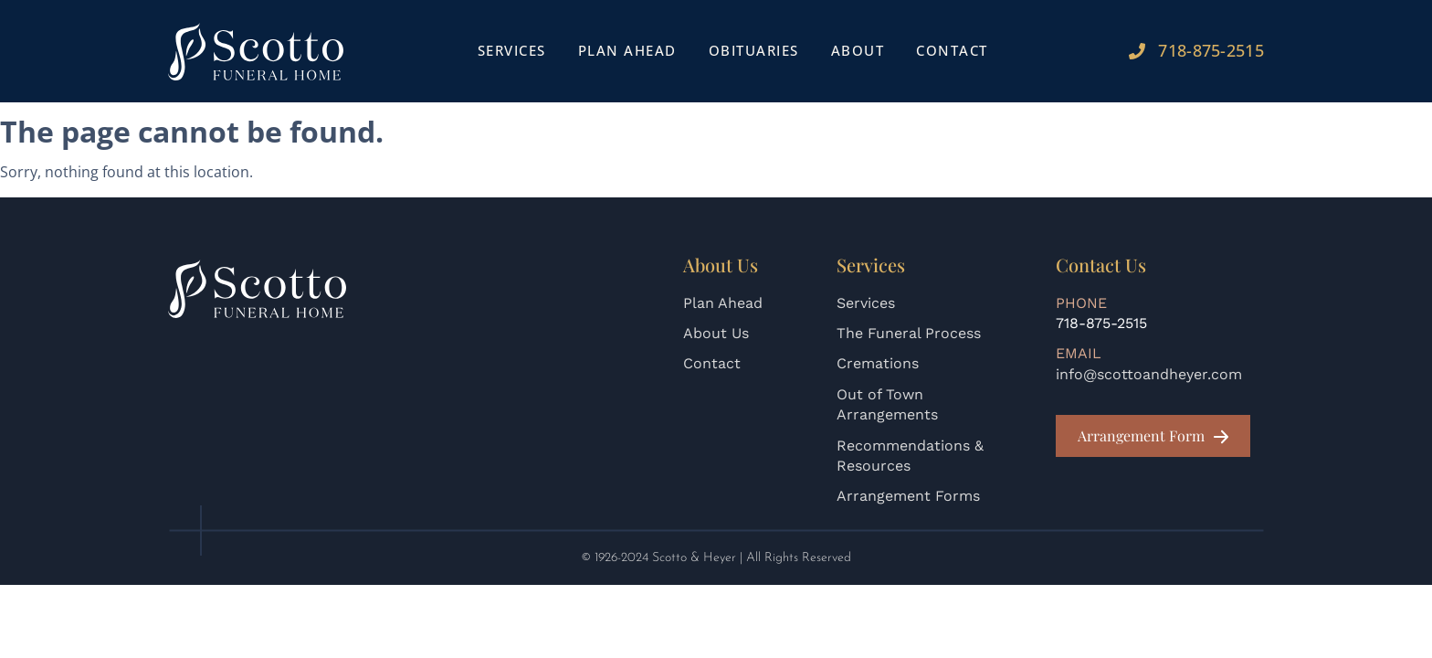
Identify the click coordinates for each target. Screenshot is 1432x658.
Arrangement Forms (908, 495)
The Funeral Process (909, 333)
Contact (952, 50)
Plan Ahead (627, 50)
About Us (716, 333)
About (858, 50)
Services (512, 50)
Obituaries (754, 50)
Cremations (878, 363)
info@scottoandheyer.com (1149, 374)
